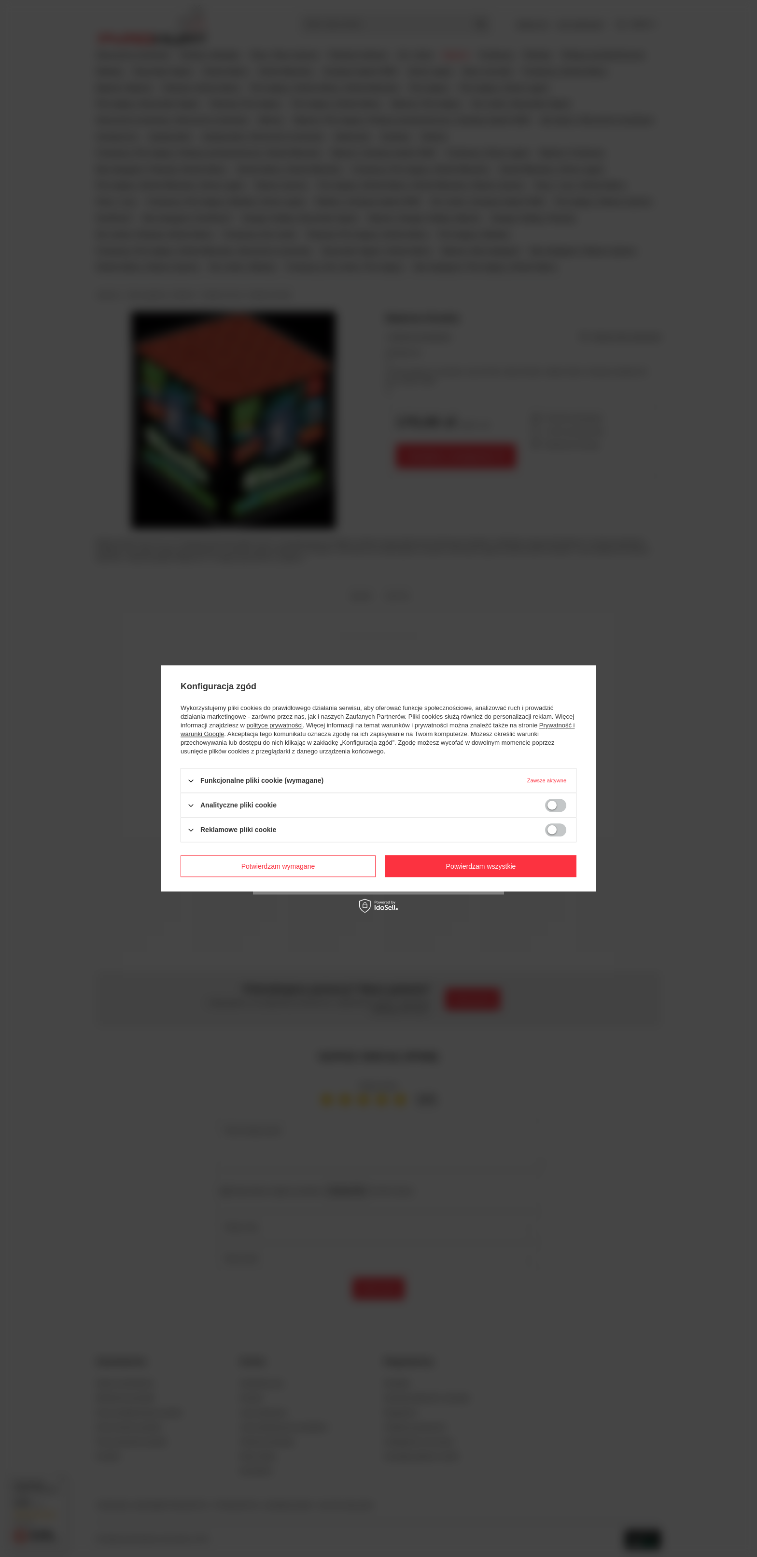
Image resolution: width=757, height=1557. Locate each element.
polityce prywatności (275, 725)
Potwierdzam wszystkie (481, 866)
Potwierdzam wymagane (278, 866)
